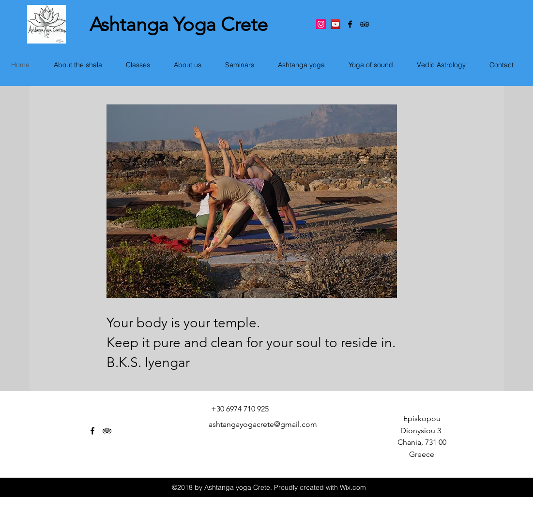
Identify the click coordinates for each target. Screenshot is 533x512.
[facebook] (350, 24)
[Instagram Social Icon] (321, 24)
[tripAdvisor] (364, 24)
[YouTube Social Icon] (335, 24)
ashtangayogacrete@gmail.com (263, 424)
